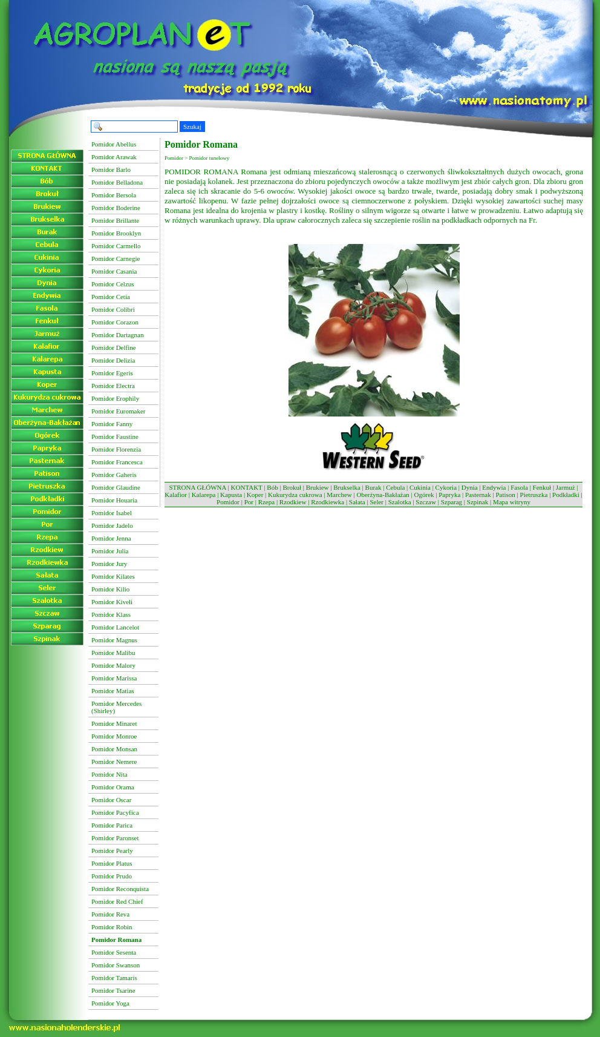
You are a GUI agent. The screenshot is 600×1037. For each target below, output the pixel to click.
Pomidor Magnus (114, 640)
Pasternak (478, 494)
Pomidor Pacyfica (115, 812)
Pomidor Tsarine (113, 990)
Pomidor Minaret (114, 723)
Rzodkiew (293, 501)
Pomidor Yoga (110, 1003)
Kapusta (231, 494)
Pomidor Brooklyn (116, 233)
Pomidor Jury (109, 563)
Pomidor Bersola (113, 195)
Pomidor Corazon (115, 322)
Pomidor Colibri (113, 309)
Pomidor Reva (110, 914)
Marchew (339, 494)
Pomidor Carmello (116, 245)
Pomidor (228, 501)
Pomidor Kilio (110, 589)
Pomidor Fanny (111, 423)
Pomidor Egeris (112, 373)
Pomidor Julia (109, 551)
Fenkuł (542, 487)
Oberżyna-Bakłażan (382, 494)
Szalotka (399, 501)
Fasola (519, 487)
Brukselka (346, 487)
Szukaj (192, 126)
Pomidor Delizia (113, 360)
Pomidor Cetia (110, 296)
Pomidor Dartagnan (117, 334)
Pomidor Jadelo (112, 525)
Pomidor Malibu (113, 652)
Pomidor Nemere (114, 761)
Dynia (469, 487)
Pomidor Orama (112, 787)
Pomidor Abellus (113, 144)
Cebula (395, 487)
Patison (505, 494)
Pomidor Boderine (115, 207)
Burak (373, 487)
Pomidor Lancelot (115, 627)
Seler (376, 501)
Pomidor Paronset (115, 837)
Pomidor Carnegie (115, 258)
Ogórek (424, 494)
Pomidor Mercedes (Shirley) (116, 707)
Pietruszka (534, 494)
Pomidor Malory (113, 665)
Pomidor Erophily (115, 398)
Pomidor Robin (111, 926)
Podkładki (565, 494)
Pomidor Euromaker (118, 411)
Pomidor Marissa (114, 678)
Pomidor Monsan (114, 748)
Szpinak (477, 501)
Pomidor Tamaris (114, 977)
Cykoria (446, 487)
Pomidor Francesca (117, 462)
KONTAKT (246, 487)
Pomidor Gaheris (114, 474)
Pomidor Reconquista (120, 888)
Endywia (494, 487)
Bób (272, 487)
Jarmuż (565, 487)
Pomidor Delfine (113, 347)
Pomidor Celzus (112, 284)
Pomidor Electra (113, 385)
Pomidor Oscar (111, 799)
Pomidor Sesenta (113, 952)
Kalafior (176, 494)
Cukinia (420, 487)
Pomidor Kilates (113, 576)
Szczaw (426, 501)
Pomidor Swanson (115, 965)
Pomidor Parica (111, 825)
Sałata (357, 501)
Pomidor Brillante (115, 220)
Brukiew (317, 487)
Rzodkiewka (327, 501)
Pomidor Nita (109, 774)
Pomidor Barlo (111, 169)
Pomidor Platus (111, 863)
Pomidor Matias (112, 690)
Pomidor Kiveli (111, 601)
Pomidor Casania (114, 271)
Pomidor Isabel (111, 512)
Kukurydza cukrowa (295, 494)
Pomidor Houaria (114, 500)
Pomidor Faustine (115, 436)
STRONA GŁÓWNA (197, 487)
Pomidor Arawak (114, 156)
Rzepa (266, 501)
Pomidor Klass (111, 614)
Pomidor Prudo (111, 876)
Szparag (451, 501)
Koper (255, 494)
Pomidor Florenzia (116, 449)
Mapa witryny (511, 501)
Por (248, 501)
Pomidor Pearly (112, 850)
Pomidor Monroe (114, 736)
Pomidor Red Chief (117, 901)
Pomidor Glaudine (115, 487)
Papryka (449, 494)
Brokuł (291, 487)
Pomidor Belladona (117, 182)
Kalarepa (204, 494)
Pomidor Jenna (111, 538)
